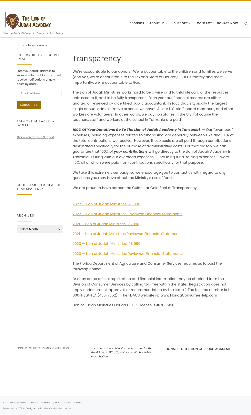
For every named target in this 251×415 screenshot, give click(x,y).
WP (20, 408)
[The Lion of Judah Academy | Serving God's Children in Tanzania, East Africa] (27, 20)
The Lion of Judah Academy (34, 402)
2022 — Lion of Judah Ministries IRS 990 (106, 204)
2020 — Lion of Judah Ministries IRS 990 (106, 243)
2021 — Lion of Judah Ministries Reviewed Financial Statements (127, 233)
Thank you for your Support (35, 137)
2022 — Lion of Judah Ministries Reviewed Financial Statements (128, 213)
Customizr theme (60, 408)
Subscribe (29, 104)
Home (21, 45)
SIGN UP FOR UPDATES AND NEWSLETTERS (43, 348)
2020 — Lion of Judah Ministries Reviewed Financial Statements (128, 253)
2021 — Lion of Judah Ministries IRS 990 (106, 223)
